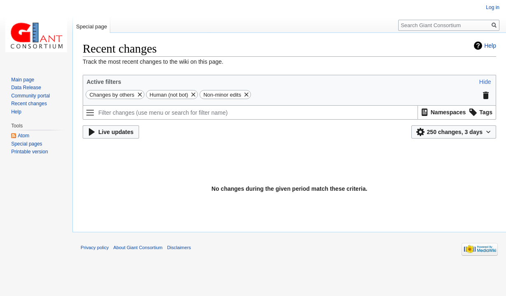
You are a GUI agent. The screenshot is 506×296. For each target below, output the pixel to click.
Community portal (30, 96)
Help (490, 45)
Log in (492, 7)
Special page (91, 26)
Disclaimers (179, 247)
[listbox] (457, 112)
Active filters (103, 82)
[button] (485, 81)
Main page (22, 80)
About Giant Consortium (138, 247)
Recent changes (29, 103)
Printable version (29, 152)
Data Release (26, 87)
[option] (442, 112)
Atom (23, 136)
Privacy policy (95, 247)
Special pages (26, 144)
